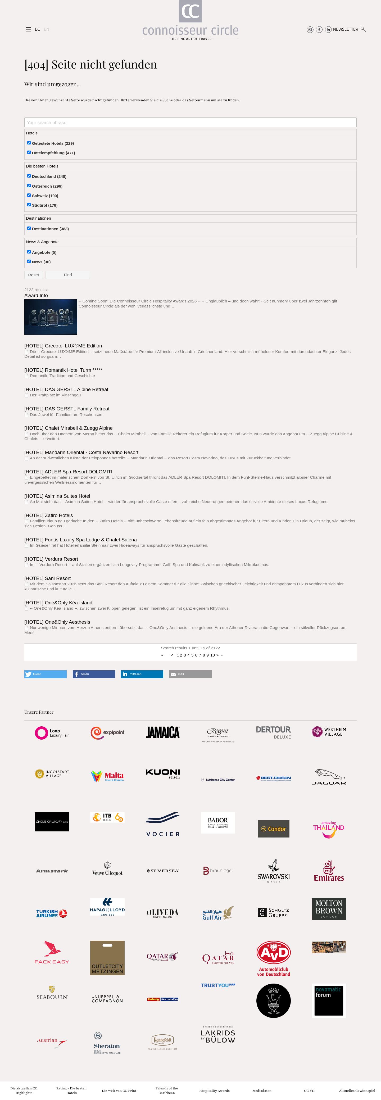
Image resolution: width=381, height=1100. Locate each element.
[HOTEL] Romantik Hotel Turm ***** (63, 370)
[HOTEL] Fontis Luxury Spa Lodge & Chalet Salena (80, 539)
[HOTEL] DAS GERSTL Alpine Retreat (66, 389)
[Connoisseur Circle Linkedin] (328, 29)
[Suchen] (363, 29)
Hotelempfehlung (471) (53, 153)
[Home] (190, 22)
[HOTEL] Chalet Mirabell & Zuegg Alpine (68, 428)
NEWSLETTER (345, 29)
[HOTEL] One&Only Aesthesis (57, 622)
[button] (45, 674)
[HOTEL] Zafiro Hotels (48, 515)
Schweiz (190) (45, 195)
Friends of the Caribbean (167, 1090)
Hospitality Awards (214, 1090)
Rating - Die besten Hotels (71, 1090)
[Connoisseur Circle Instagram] (310, 29)
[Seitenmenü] (28, 29)
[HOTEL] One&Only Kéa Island (58, 602)
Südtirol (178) (45, 205)
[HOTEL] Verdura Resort (51, 559)
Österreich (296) (47, 186)
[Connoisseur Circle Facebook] (319, 29)
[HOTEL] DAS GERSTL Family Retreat (67, 408)
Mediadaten (261, 1090)
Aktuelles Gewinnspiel (357, 1090)
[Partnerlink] (52, 733)
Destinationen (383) (50, 229)
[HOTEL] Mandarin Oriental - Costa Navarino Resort (81, 452)
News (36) (41, 262)
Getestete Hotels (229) (53, 143)
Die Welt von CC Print (119, 1090)
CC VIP (309, 1090)
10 (212, 655)
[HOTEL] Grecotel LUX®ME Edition (63, 345)
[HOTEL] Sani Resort (47, 578)
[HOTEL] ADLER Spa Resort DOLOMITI (68, 471)
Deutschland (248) (49, 176)
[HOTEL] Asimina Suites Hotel (57, 496)
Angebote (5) (44, 252)
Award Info (36, 295)
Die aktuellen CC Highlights (23, 1090)
